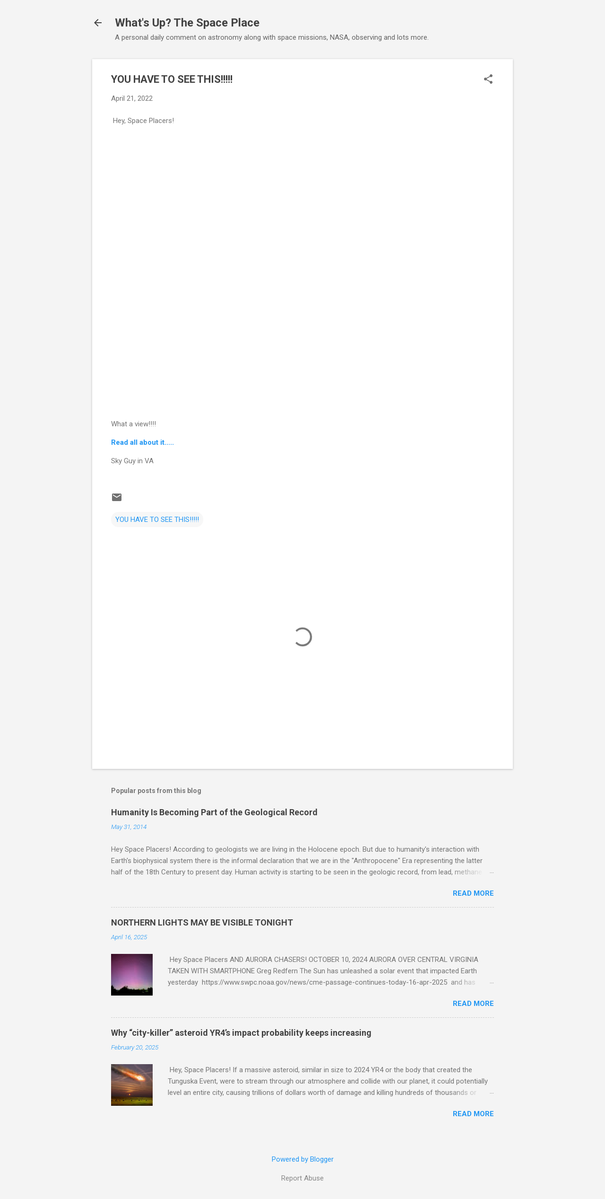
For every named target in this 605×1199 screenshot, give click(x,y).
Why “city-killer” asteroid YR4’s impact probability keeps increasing (241, 1033)
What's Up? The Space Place (187, 22)
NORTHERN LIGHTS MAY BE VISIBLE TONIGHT (202, 922)
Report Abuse (302, 1178)
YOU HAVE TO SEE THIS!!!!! (157, 519)
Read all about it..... (142, 442)
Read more (473, 893)
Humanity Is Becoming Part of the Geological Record (214, 812)
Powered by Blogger (303, 1159)
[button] (488, 80)
